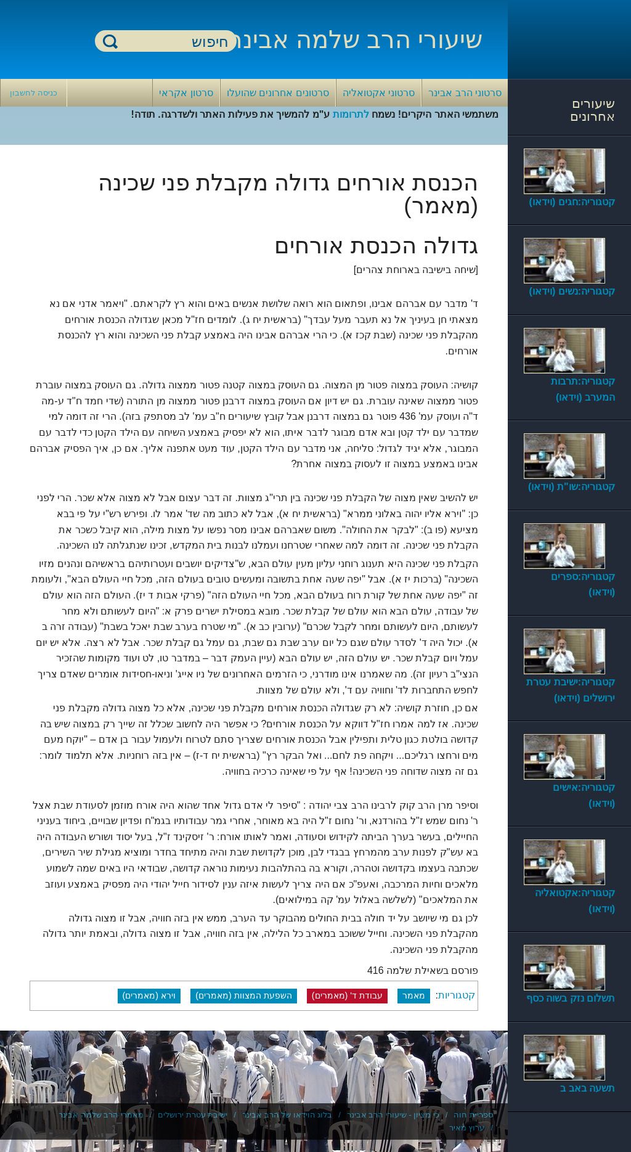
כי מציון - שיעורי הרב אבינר (393, 1114)
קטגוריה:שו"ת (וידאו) (571, 486)
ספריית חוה (473, 1114)
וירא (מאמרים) (149, 995)
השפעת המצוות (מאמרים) (243, 995)
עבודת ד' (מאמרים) (347, 995)
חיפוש (110, 41)
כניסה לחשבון (33, 92)
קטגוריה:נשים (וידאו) (572, 291)
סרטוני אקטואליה (379, 93)
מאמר (413, 995)
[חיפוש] (173, 41)
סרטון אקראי (186, 93)
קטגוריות (456, 995)
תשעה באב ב (587, 1088)
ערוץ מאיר (467, 1127)
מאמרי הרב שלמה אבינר (101, 1114)
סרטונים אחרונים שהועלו (278, 93)
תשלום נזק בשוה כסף (570, 998)
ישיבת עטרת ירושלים (192, 1114)
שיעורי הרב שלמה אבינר (355, 39)
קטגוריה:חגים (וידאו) (572, 202)
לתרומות (351, 114)
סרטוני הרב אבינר (465, 93)
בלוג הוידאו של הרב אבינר (287, 1114)
